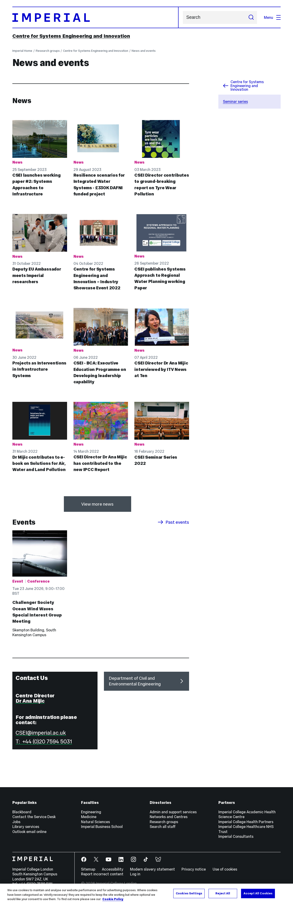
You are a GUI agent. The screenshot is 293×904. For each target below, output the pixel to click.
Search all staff (163, 826)
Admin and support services (173, 812)
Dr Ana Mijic (30, 701)
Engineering (91, 812)
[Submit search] (251, 17)
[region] (146, 894)
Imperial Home (22, 51)
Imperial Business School (102, 826)
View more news (97, 504)
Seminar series (235, 101)
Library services (25, 826)
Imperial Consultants (235, 836)
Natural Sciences (95, 821)
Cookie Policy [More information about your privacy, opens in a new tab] (112, 899)
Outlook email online (29, 831)
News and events (144, 51)
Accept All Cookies (258, 893)
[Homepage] (95, 17)
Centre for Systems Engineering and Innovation (71, 36)
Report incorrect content (102, 874)
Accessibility (112, 869)
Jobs (16, 821)
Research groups (48, 51)
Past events (173, 522)
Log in (135, 874)
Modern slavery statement (152, 869)
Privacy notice (194, 869)
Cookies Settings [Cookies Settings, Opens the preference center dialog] (189, 893)
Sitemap (88, 869)
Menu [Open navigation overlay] (272, 17)
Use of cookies (225, 869)
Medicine (88, 816)
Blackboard (21, 812)
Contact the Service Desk (34, 816)
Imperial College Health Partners (245, 821)
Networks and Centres (168, 816)
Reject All (222, 893)
